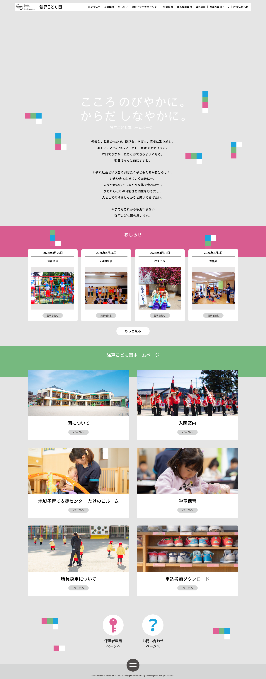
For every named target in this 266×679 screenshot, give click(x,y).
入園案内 (109, 7)
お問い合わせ (240, 7)
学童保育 (168, 7)
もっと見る (133, 331)
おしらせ (123, 7)
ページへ (78, 432)
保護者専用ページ (219, 7)
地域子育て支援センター (145, 7)
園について (94, 7)
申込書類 (201, 7)
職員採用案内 (184, 7)
